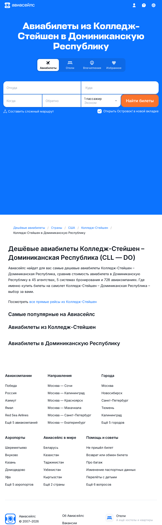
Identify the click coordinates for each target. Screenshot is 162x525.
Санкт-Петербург (114, 400)
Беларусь (50, 448)
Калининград (111, 415)
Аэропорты (15, 437)
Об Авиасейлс (73, 516)
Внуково (11, 455)
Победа (11, 386)
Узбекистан (52, 470)
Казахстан (51, 455)
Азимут (10, 400)
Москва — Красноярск (65, 400)
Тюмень (107, 408)
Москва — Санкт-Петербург (69, 415)
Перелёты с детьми (101, 477)
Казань (10, 462)
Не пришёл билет (99, 448)
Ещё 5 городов (112, 423)
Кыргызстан (52, 477)
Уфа (8, 477)
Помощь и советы (102, 437)
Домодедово (15, 470)
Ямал (9, 408)
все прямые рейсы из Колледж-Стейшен (63, 302)
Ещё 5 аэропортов (19, 484)
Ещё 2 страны (54, 484)
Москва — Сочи (60, 386)
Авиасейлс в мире (59, 437)
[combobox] (42, 87)
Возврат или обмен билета (107, 455)
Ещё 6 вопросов (98, 484)
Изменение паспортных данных (111, 470)
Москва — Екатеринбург (67, 423)
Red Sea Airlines (16, 415)
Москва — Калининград (66, 393)
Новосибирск (111, 393)
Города (107, 376)
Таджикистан (53, 462)
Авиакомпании (18, 376)
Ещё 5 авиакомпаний (21, 423)
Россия (10, 393)
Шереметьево (16, 448)
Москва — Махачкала (64, 408)
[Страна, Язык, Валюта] (153, 5)
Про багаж (94, 462)
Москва (107, 386)
